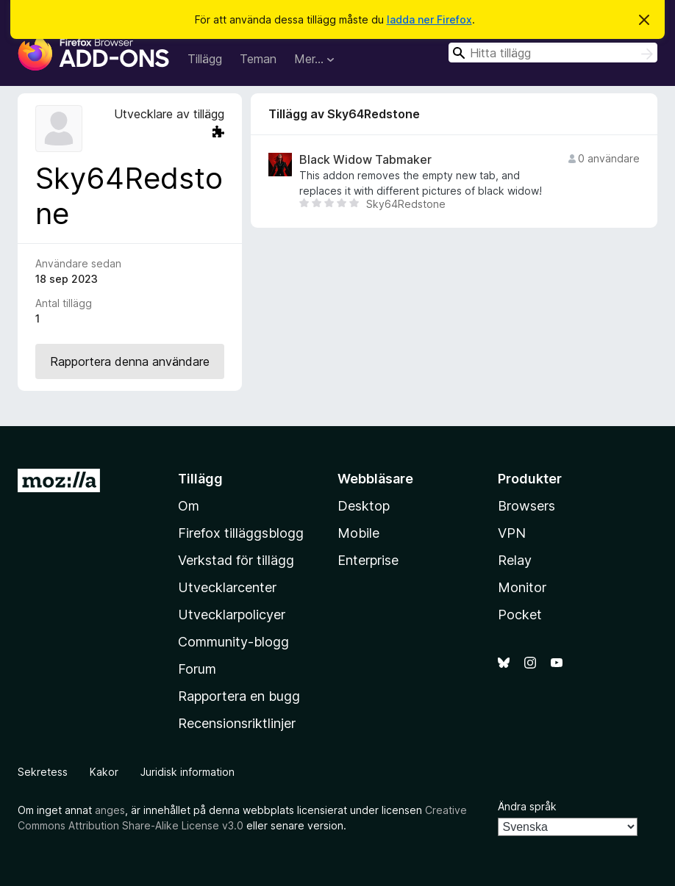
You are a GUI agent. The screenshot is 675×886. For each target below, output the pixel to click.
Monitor (522, 587)
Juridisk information (187, 772)
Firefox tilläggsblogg (241, 533)
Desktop (364, 506)
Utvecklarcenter (227, 587)
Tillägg (205, 58)
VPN (512, 533)
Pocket (520, 614)
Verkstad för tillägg (236, 560)
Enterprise (368, 560)
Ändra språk (527, 806)
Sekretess (43, 772)
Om (188, 506)
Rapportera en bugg (239, 696)
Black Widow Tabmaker (365, 160)
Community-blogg (233, 641)
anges (110, 810)
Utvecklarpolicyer (231, 614)
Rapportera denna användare (130, 361)
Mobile (358, 533)
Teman (258, 58)
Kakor (104, 772)
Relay (515, 560)
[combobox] (553, 52)
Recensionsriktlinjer (237, 723)
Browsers (526, 506)
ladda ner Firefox (429, 19)
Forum (197, 669)
